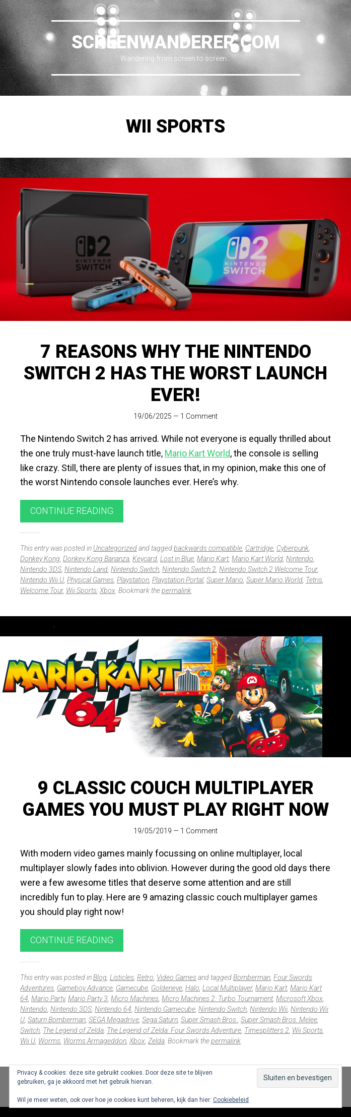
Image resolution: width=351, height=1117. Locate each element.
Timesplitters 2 (266, 1030)
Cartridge (259, 548)
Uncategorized (115, 548)
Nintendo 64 (113, 1009)
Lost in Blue (177, 559)
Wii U (27, 1041)
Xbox (107, 590)
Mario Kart (213, 559)
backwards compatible (208, 548)
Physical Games (90, 580)
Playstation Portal (177, 580)
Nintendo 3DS (40, 569)
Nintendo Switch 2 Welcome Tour (268, 569)
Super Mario (224, 580)
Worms (49, 1041)
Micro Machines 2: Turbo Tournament (217, 999)
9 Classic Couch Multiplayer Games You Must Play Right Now (176, 798)
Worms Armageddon (94, 1041)
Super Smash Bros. (209, 1020)
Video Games (176, 977)
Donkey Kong (40, 559)
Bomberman (251, 977)
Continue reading (71, 510)
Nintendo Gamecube (164, 1009)
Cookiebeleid (231, 1099)
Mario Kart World (197, 453)
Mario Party (48, 999)
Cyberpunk (292, 548)
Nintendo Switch (135, 569)
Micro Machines (135, 999)
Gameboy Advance (85, 988)
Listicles (122, 977)
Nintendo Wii (269, 1009)
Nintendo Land (86, 569)
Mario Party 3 (88, 999)
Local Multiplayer (227, 988)
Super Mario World (274, 580)
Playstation (133, 580)
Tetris (314, 580)
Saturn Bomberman (57, 1020)
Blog (100, 977)
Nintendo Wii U (42, 580)
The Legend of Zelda (73, 1030)
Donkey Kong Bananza (96, 559)
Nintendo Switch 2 (189, 569)
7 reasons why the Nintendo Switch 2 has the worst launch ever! (175, 373)
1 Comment (199, 416)
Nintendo (299, 559)
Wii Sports (81, 590)
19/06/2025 (152, 416)
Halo (192, 988)
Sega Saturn (160, 1020)
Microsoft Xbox (299, 999)
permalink (176, 590)
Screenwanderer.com (176, 42)
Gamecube (132, 988)
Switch (30, 1030)
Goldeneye (166, 988)
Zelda (156, 1041)
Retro (145, 977)
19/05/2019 (152, 831)
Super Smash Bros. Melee (279, 1020)
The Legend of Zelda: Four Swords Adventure (174, 1030)
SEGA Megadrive (114, 1020)
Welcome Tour (41, 590)
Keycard (144, 559)
